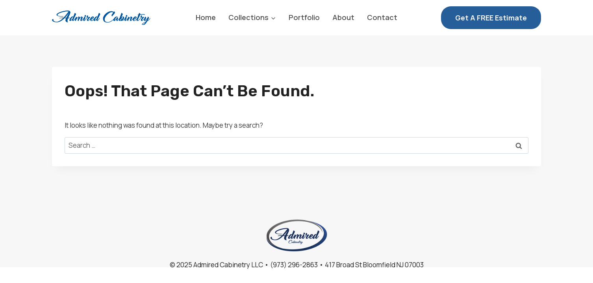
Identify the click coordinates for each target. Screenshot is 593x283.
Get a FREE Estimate (491, 17)
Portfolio (304, 17)
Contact (382, 17)
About (343, 17)
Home (206, 17)
